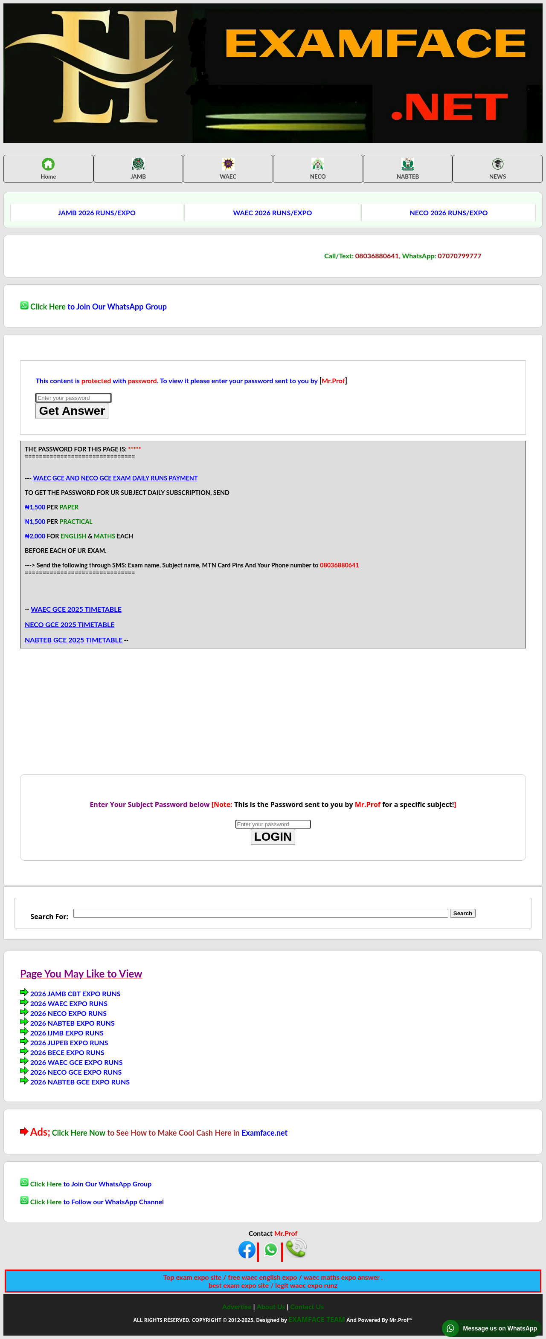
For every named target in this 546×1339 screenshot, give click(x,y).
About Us (271, 1306)
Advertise (237, 1306)
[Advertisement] (273, 714)
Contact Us (307, 1306)
